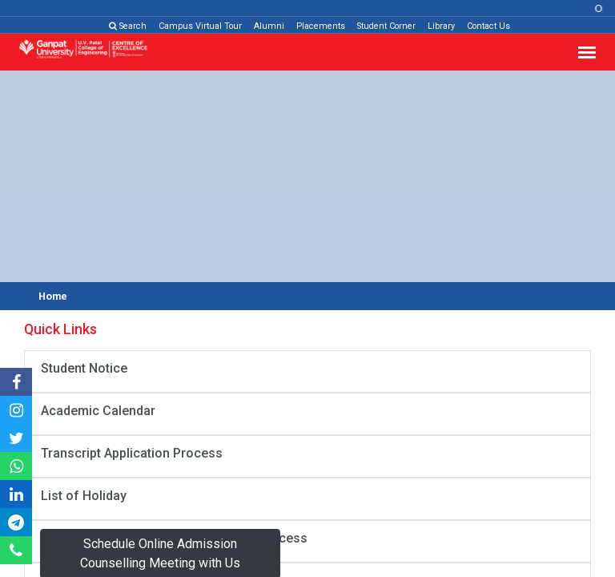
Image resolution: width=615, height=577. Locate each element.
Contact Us (488, 26)
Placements (320, 26)
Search (128, 26)
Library (441, 26)
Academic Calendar (98, 410)
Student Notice (84, 368)
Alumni (269, 26)
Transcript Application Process (132, 453)
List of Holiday (84, 495)
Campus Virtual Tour (200, 26)
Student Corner (386, 26)
